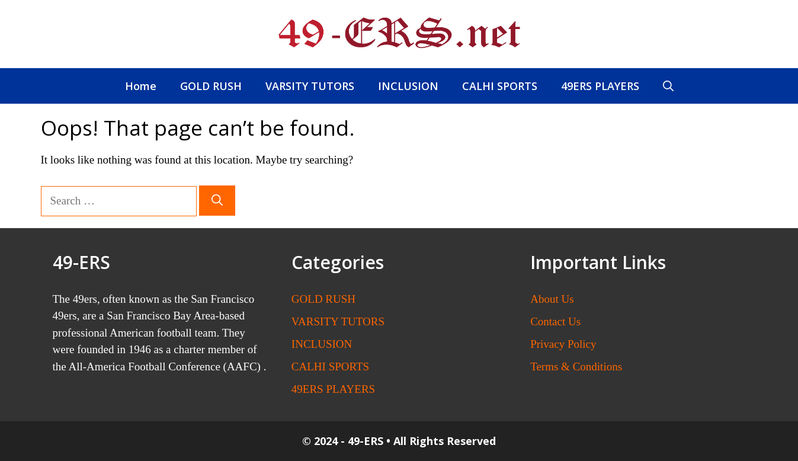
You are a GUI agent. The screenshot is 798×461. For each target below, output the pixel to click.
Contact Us (555, 321)
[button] (668, 86)
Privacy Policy (563, 344)
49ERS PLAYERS (600, 86)
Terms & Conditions (576, 366)
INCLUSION (408, 86)
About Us (551, 299)
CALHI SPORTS (499, 86)
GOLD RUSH (211, 86)
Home (140, 86)
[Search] (217, 200)
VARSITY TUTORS (309, 86)
